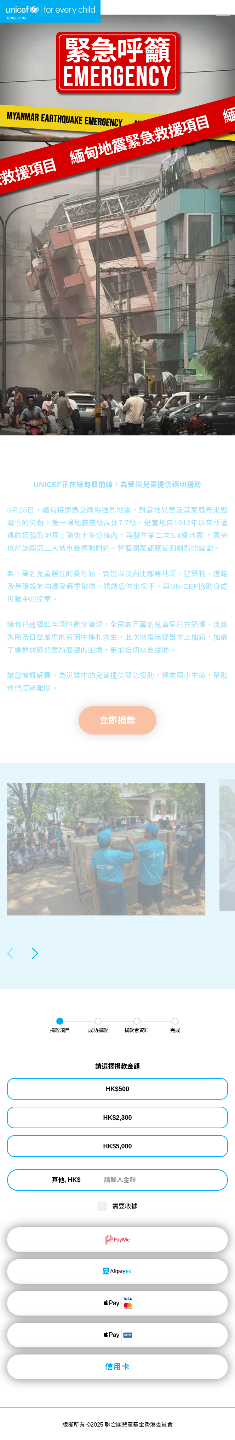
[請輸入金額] (142, 1180)
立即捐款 (117, 1428)
